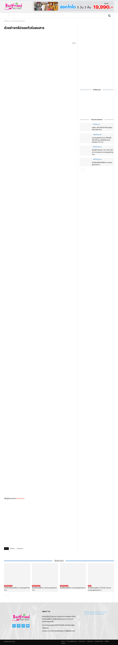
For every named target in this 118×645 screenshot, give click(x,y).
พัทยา (89, 585)
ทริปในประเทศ (96, 124)
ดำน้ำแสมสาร (7, 21)
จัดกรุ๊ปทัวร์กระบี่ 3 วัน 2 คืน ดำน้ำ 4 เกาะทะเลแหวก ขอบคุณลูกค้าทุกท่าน (102, 152)
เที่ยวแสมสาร (20, 548)
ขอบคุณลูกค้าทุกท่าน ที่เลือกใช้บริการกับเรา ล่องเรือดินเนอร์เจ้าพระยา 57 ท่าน (101, 140)
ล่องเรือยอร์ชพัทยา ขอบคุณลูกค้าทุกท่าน (73, 588)
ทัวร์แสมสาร (21, 498)
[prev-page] (81, 170)
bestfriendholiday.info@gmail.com (63, 631)
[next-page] (84, 170)
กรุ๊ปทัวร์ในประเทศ (97, 134)
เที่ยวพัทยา (12, 548)
